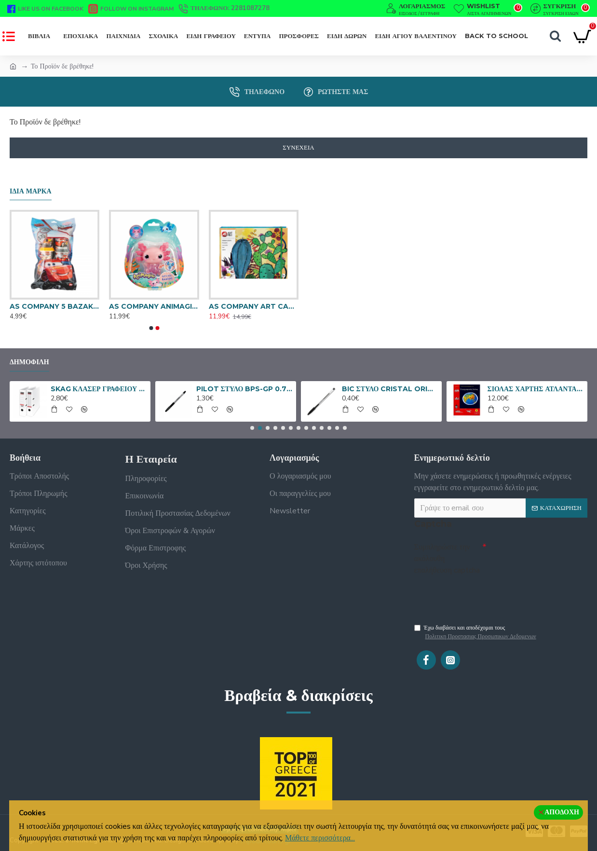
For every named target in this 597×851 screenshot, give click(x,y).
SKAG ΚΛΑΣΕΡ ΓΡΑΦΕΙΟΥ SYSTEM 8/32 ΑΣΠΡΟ (99, 388)
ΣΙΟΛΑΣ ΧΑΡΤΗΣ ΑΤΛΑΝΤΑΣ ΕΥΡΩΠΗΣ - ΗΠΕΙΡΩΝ (536, 388)
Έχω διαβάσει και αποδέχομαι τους (476, 634)
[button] (151, 328)
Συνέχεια (298, 147)
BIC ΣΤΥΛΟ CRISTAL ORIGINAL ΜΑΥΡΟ (390, 388)
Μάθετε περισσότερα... (320, 838)
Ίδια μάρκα (31, 191)
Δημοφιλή (29, 362)
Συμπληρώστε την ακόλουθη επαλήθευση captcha (447, 559)
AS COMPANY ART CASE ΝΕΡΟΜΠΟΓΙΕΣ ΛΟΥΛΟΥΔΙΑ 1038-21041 (253, 306)
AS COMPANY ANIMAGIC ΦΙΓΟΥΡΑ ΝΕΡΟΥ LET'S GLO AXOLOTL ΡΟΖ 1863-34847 (154, 306)
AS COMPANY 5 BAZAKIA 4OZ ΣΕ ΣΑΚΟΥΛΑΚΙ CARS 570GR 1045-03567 (54, 306)
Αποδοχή (561, 812)
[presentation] (481, 595)
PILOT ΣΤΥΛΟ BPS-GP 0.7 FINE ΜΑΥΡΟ (244, 388)
